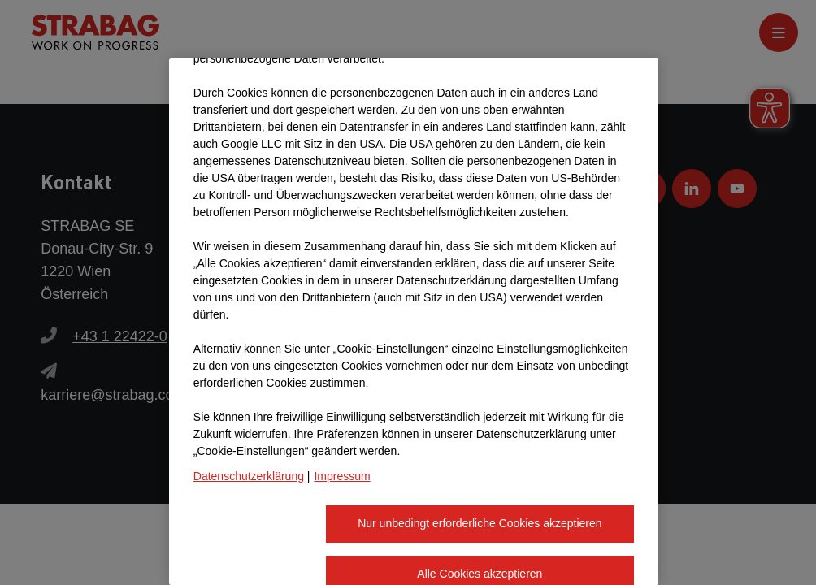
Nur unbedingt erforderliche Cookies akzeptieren (479, 436)
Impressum (342, 389)
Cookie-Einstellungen (256, 536)
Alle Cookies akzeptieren (479, 486)
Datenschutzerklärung (248, 389)
